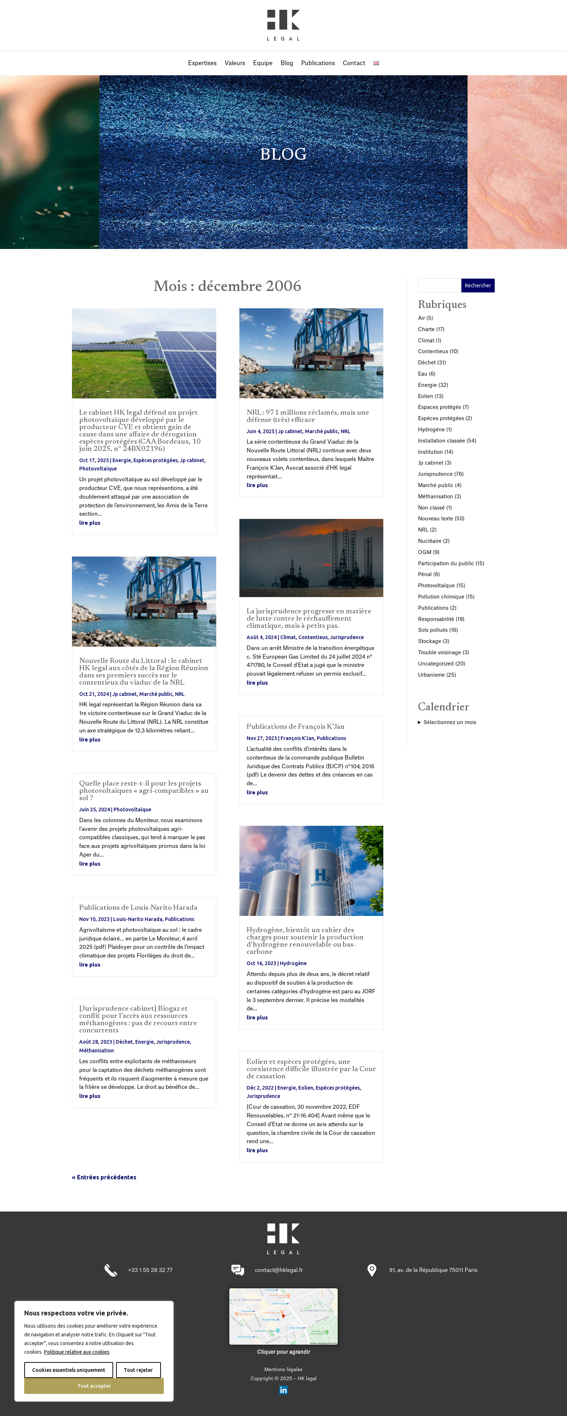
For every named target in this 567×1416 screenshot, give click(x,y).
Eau (422, 374)
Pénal (425, 574)
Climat (288, 637)
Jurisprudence (173, 1042)
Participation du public (446, 563)
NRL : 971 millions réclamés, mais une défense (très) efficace (308, 416)
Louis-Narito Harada (137, 919)
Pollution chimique (441, 597)
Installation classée (441, 441)
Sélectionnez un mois (449, 722)
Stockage (429, 641)
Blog (287, 63)
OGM (424, 552)
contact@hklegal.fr (279, 1270)
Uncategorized (436, 664)
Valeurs (235, 63)
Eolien (305, 1088)
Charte (426, 329)
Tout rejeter (138, 1370)
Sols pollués (433, 630)
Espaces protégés (439, 407)
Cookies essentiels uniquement (68, 1370)
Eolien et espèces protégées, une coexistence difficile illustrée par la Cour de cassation (311, 1069)
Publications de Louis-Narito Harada (138, 908)
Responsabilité (436, 619)
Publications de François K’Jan (296, 727)
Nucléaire (430, 541)
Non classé (431, 508)
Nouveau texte (435, 518)
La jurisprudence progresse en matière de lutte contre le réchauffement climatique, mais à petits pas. (309, 619)
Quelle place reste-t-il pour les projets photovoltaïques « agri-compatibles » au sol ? (144, 791)
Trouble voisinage (439, 652)
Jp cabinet (192, 460)
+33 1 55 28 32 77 (150, 1270)
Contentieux (313, 637)
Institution (430, 452)
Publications (318, 63)
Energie (121, 460)
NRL (180, 694)
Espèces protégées (155, 460)
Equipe (263, 63)
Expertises (202, 63)
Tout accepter (94, 1386)
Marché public (155, 694)
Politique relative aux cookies (77, 1352)
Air (421, 318)
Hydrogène (293, 963)
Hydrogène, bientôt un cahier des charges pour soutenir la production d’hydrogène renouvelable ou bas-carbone (305, 941)
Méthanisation (96, 1050)
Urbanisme (431, 675)
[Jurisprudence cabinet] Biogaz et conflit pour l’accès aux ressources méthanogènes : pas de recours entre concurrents (138, 1019)
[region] (94, 1351)
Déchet (124, 1042)
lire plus (90, 523)
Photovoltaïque (98, 469)
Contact (354, 63)
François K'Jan (297, 738)
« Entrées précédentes (104, 1177)
